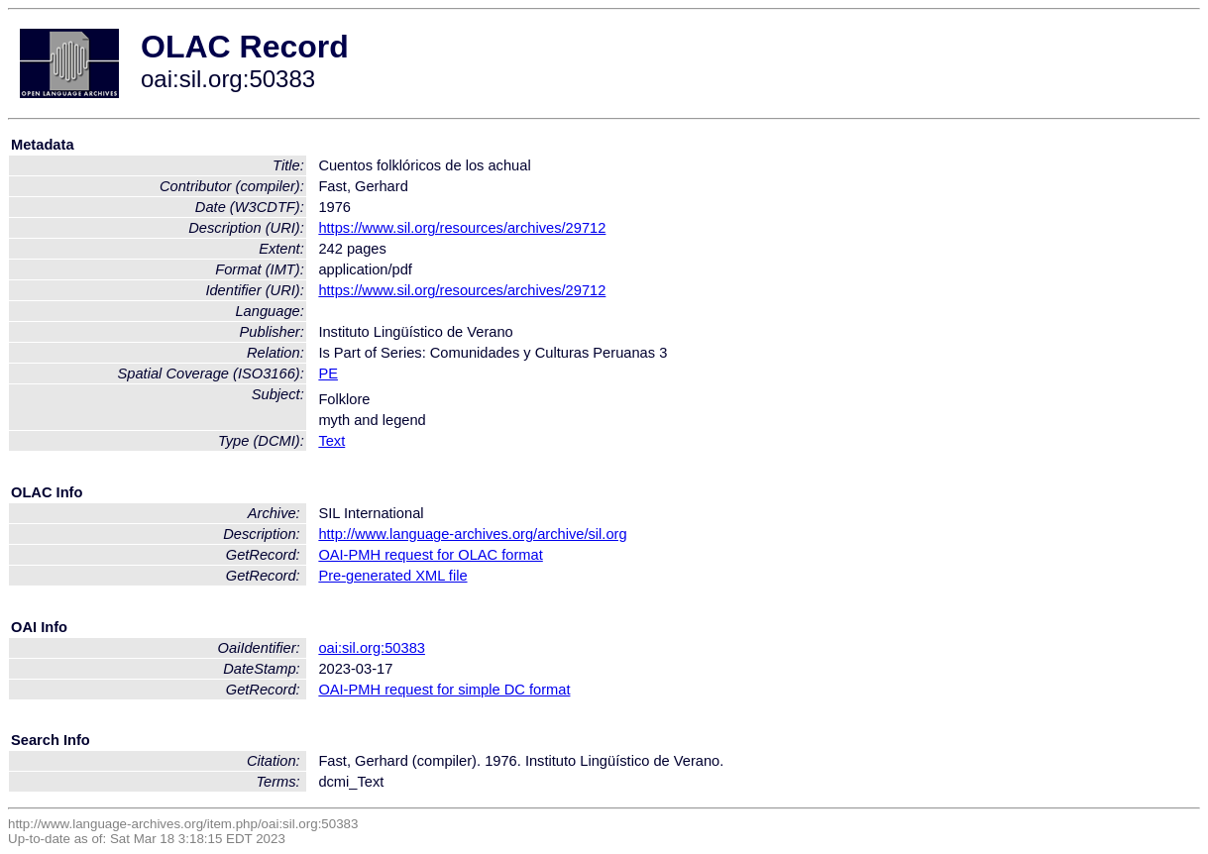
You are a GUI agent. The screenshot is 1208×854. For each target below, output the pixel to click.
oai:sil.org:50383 (371, 648)
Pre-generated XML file (392, 576)
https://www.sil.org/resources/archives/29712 (461, 228)
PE (328, 373)
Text (331, 441)
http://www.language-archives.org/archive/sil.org (472, 534)
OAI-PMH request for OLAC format (430, 555)
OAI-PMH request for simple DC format (444, 689)
